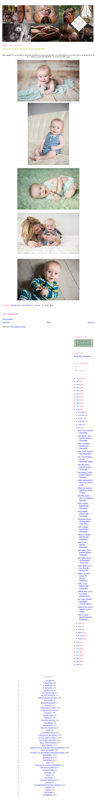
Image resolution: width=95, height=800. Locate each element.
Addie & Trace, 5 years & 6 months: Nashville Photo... (85, 593)
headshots (48, 725)
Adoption (48, 690)
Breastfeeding (48, 703)
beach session (48, 695)
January (80, 639)
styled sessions (48, 780)
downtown (48, 715)
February (81, 635)
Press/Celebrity (48, 767)
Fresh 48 (48, 718)
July (79, 427)
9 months (47, 688)
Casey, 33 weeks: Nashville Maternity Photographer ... (85, 617)
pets (48, 762)
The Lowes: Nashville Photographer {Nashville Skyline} (85, 601)
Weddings (48, 795)
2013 (78, 649)
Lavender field (47, 733)
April (80, 629)
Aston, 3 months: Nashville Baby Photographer (83, 529)
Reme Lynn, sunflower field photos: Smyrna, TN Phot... (85, 490)
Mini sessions (47, 750)
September (81, 421)
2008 (78, 664)
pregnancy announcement (48, 765)
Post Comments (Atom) (18, 327)
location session (47, 740)
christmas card (48, 708)
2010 (78, 658)
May (79, 626)
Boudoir (48, 700)
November (81, 415)
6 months (47, 685)
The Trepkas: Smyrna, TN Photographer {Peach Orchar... (85, 560)
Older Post (91, 322)
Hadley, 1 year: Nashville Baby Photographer (83, 586)
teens (48, 782)
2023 (78, 387)
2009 (78, 661)
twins (48, 790)
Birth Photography (47, 698)
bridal (48, 705)
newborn (47, 755)
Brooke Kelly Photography (82, 356)
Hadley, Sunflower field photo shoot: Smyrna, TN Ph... (85, 482)
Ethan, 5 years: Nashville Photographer (83, 544)
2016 (78, 409)
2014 (78, 646)
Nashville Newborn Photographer (47, 752)
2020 (78, 397)
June (79, 623)
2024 (78, 384)
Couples (48, 713)
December (81, 412)
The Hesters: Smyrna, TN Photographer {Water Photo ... (84, 521)
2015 (78, 642)
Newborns (47, 757)
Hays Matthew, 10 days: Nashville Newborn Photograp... (85, 475)
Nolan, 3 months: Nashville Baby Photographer (83, 506)
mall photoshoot (48, 742)
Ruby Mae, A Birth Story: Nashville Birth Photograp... (85, 498)
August (80, 424)
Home (49, 322)
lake (48, 730)
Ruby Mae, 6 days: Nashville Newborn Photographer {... (84, 467)
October (81, 418)
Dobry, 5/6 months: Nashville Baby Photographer (84, 446)
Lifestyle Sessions (48, 735)
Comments (79, 370)
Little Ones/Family (47, 737)
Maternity (47, 745)
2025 (78, 381)
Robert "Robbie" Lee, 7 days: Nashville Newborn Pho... (85, 568)
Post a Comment (7, 319)
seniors (48, 772)
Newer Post (6, 322)
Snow (48, 775)
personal (47, 760)
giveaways (48, 723)
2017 (78, 406)
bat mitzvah (48, 693)
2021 (78, 394)
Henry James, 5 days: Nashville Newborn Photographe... (84, 552)
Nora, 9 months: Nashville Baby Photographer (83, 513)
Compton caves (48, 710)
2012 (78, 652)
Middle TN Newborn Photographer (47, 747)
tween (48, 787)
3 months (47, 683)
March (80, 632)
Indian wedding (48, 728)
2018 (78, 403)
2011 (78, 655)
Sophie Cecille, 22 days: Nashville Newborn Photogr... (85, 609)
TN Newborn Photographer (47, 785)
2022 (78, 390)
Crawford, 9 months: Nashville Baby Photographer (84, 537)
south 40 (48, 777)
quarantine (48, 770)
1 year (48, 680)
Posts (77, 366)
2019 (78, 400)
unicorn (48, 792)
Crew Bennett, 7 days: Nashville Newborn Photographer (85, 438)
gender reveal (48, 720)
